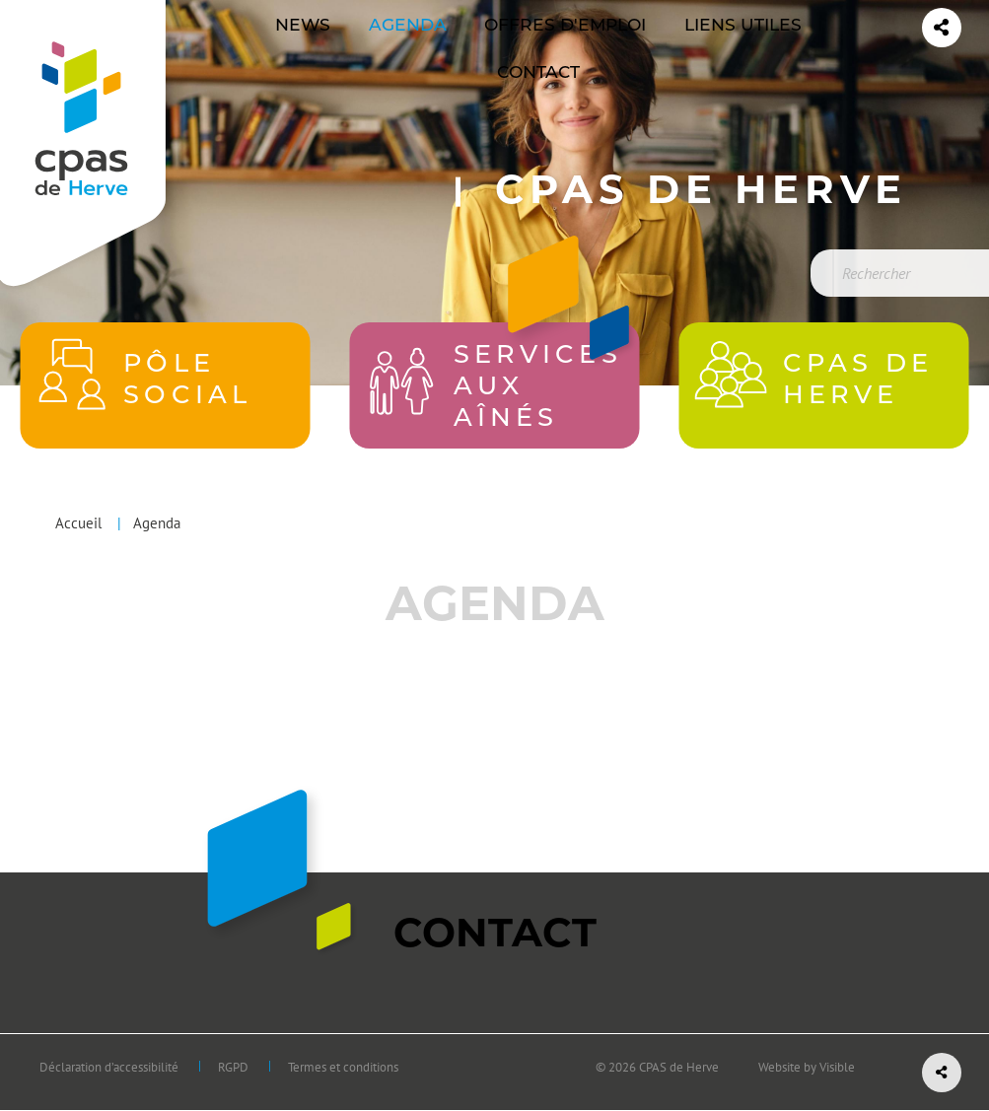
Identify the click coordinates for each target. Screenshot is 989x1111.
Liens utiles (743, 24)
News (302, 24)
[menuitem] (302, 23)
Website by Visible (806, 1067)
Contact (538, 71)
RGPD (233, 1067)
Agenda (408, 24)
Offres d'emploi (565, 24)
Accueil (78, 523)
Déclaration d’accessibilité (108, 1067)
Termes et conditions (343, 1067)
